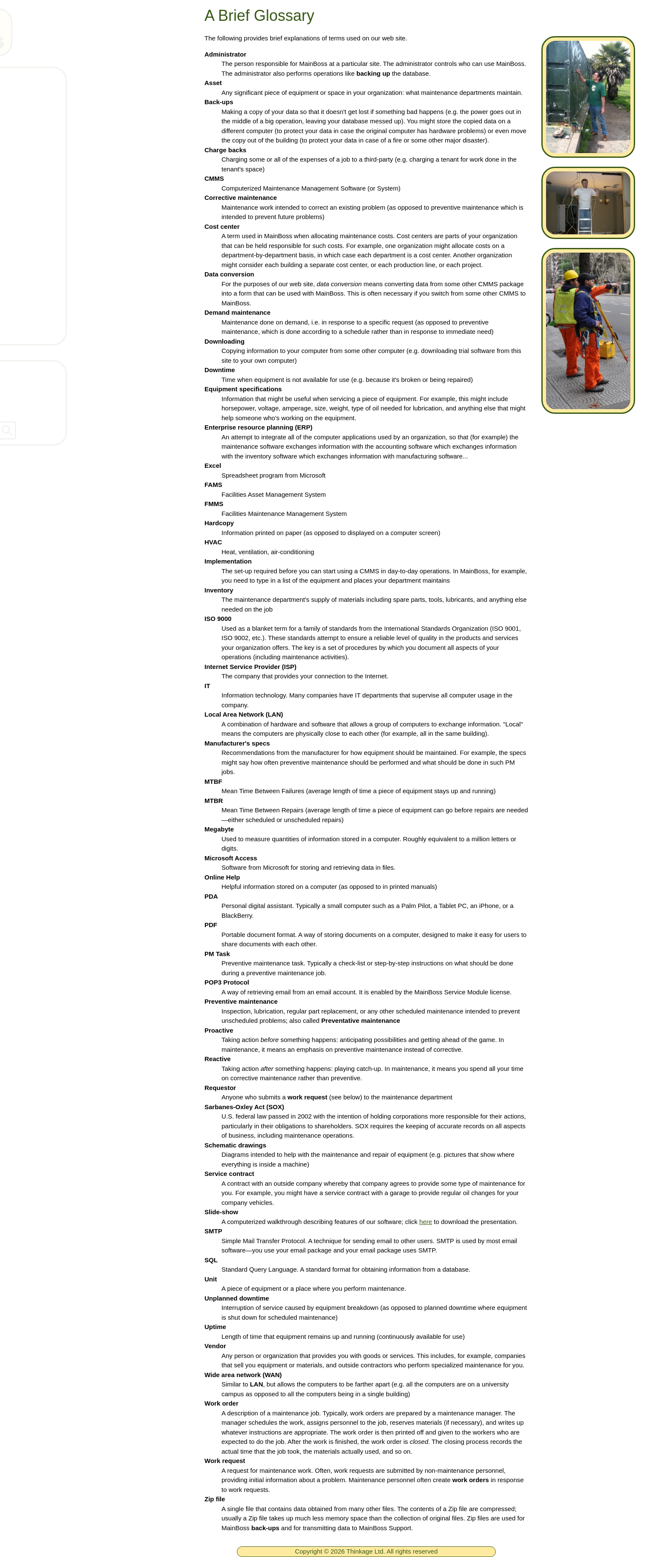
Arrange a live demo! (64, 306)
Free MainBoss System (68, 105)
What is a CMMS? (60, 230)
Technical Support (59, 155)
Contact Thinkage (40, 370)
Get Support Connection (70, 280)
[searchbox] (93, 430)
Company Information (46, 388)
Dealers (23, 407)
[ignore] (18, 80)
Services (43, 255)
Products (44, 130)
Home (39, 80)
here (425, 1221)
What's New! (50, 205)
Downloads (48, 180)
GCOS (40, 331)
